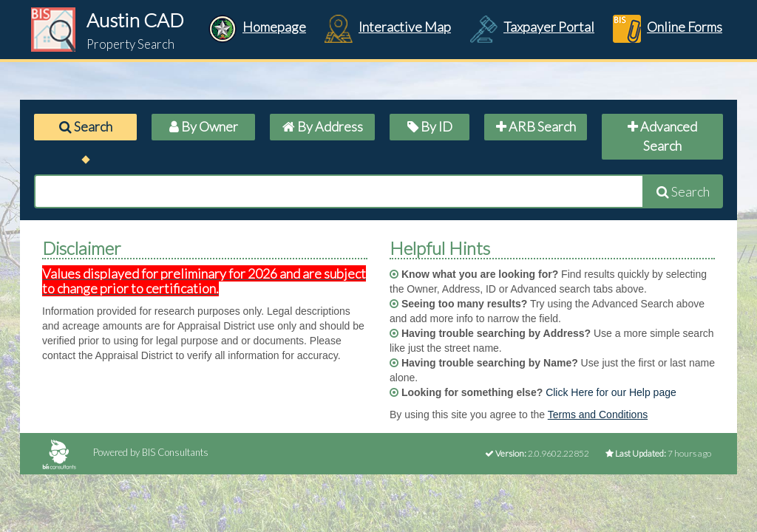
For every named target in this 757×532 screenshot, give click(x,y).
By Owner (203, 126)
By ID (429, 126)
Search (85, 126)
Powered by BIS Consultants (125, 452)
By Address (322, 126)
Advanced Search (662, 136)
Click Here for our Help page (611, 392)
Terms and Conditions (598, 414)
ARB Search (536, 126)
